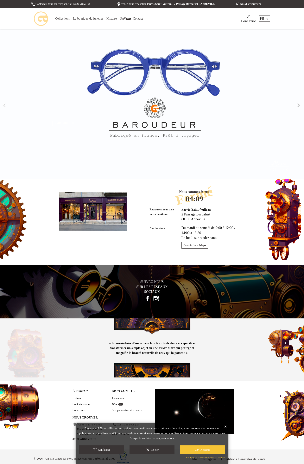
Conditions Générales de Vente (243, 459)
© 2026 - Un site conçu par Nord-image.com (60, 458)
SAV (123, 18)
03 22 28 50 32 (81, 4)
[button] (23, 104)
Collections (62, 18)
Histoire (111, 18)
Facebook (148, 298)
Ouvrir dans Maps (194, 245)
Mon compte (123, 390)
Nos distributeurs (250, 4)
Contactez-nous (81, 404)
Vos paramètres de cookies (127, 410)
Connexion (118, 398)
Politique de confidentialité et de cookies (205, 457)
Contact (138, 18)
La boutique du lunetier (88, 18)
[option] (152, 104)
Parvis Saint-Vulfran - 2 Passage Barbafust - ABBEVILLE (182, 4)
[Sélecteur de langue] (265, 18)
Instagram (156, 298)
